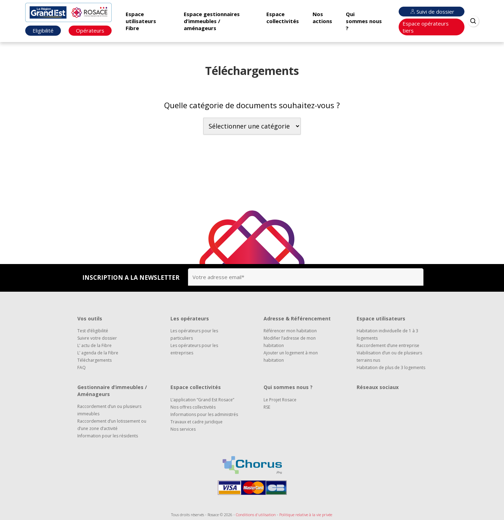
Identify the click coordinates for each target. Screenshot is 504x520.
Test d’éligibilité (92, 331)
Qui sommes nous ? (364, 21)
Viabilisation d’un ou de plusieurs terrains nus (389, 356)
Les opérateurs (189, 318)
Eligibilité (43, 30)
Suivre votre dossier (97, 338)
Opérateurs (90, 30)
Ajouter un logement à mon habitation (291, 356)
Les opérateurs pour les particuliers (194, 334)
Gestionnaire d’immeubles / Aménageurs (112, 390)
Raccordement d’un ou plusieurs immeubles (109, 410)
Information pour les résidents (107, 436)
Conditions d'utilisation (256, 514)
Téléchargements (94, 360)
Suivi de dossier (431, 11)
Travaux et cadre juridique (196, 422)
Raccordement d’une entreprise (388, 345)
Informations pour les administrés (204, 414)
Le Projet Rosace (280, 400)
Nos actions (322, 18)
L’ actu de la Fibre (94, 345)
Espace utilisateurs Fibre (141, 21)
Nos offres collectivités (193, 407)
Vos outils (89, 318)
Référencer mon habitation (290, 331)
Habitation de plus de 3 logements (391, 367)
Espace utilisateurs (381, 318)
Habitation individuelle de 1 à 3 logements (387, 334)
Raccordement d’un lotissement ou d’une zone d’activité (111, 424)
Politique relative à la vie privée (305, 514)
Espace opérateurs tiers (425, 27)
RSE (267, 407)
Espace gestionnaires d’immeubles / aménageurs (212, 21)
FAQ (81, 367)
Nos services (183, 429)
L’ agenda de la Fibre (97, 353)
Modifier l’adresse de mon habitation (290, 341)
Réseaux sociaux (378, 387)
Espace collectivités (282, 18)
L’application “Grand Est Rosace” (202, 400)
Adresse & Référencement (297, 318)
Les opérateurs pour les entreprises (194, 349)
